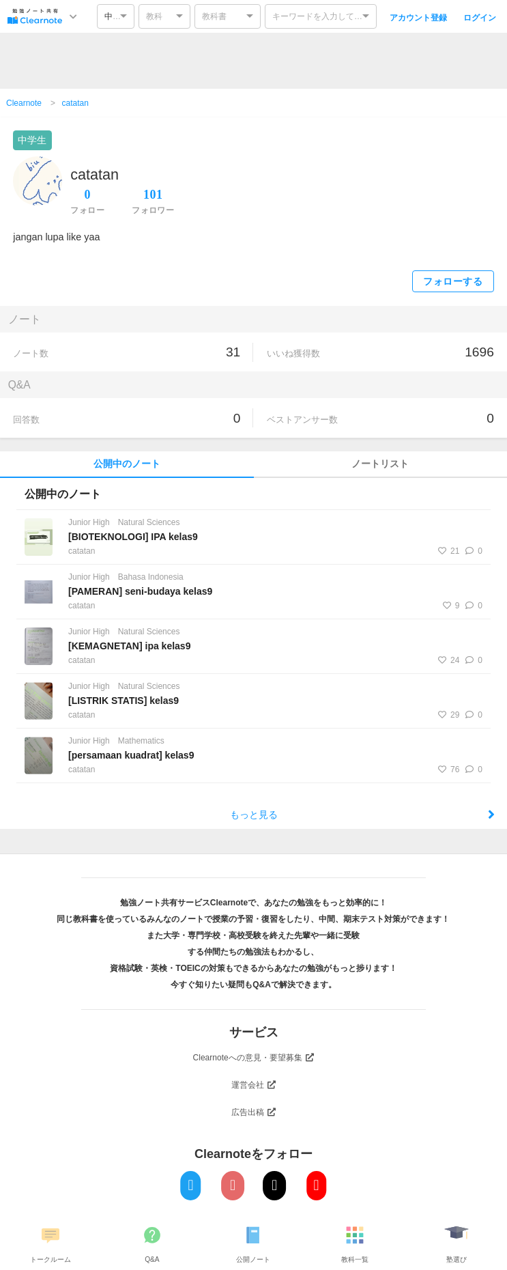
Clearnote (24, 103)
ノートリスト (380, 464)
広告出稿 (253, 1112)
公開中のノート (126, 464)
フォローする (452, 282)
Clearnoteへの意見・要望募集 (254, 1057)
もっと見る (362, 814)
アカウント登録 (418, 18)
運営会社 (253, 1085)
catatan (75, 103)
